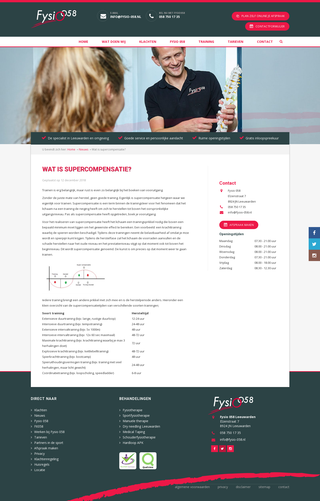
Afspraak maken (242, 225)
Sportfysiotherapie (136, 415)
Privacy (39, 453)
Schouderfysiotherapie (139, 437)
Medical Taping (134, 432)
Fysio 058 (177, 41)
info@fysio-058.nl (125, 17)
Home (83, 41)
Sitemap (264, 487)
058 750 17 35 (169, 17)
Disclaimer (243, 487)
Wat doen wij (114, 41)
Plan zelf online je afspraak (263, 16)
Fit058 (38, 426)
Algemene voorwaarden (192, 487)
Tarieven (235, 41)
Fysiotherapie (132, 410)
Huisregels (41, 464)
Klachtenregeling (46, 459)
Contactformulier (270, 26)
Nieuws (83, 149)
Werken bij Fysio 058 (49, 432)
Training (206, 41)
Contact (265, 41)
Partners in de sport (48, 442)
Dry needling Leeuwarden (141, 426)
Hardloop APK (133, 442)
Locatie (39, 470)
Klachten (147, 41)
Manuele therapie (135, 421)
